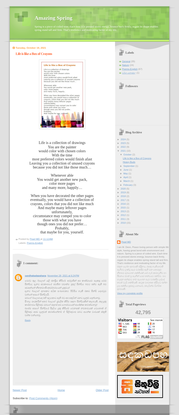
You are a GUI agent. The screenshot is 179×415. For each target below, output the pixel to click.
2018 (123, 196)
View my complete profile (130, 293)
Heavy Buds (129, 162)
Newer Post (20, 390)
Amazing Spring (53, 18)
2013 (123, 211)
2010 (123, 223)
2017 (123, 200)
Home (61, 390)
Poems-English (35, 243)
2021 (123, 151)
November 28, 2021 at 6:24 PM (63, 275)
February (128, 185)
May (125, 173)
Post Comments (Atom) (43, 398)
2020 (123, 188)
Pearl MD (126, 242)
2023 (123, 143)
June (126, 169)
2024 (123, 139)
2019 (123, 192)
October (127, 154)
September (129, 166)
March (126, 181)
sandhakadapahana (35, 275)
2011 (123, 219)
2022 (123, 147)
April (126, 177)
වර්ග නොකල (129, 73)
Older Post (102, 390)
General (126, 61)
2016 (123, 204)
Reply (28, 320)
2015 (123, 207)
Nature (125, 65)
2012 (123, 215)
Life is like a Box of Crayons (137, 158)
